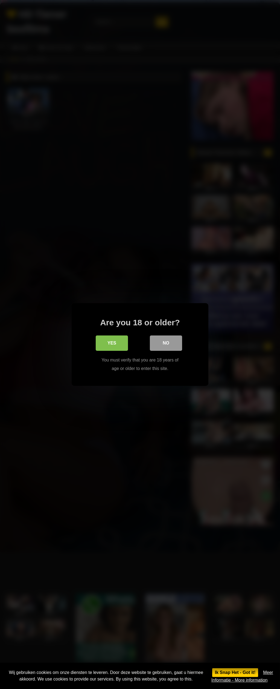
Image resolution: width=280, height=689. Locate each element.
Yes (111, 343)
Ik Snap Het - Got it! (235, 672)
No (166, 343)
